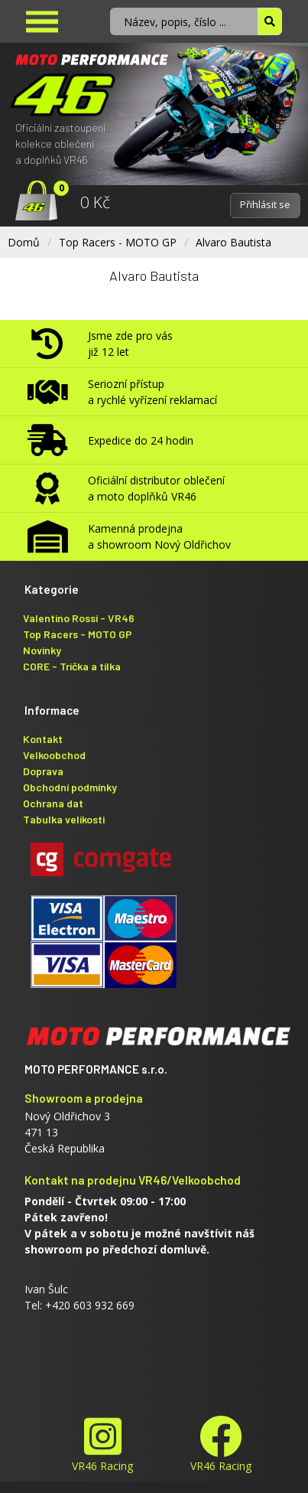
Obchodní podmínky (70, 787)
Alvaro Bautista (233, 242)
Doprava (43, 770)
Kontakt (43, 738)
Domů (24, 242)
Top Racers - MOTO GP (118, 242)
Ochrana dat (53, 803)
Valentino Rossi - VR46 (79, 617)
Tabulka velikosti (64, 819)
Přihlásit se (265, 204)
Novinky (42, 650)
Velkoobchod (54, 754)
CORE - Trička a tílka (72, 666)
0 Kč (95, 202)
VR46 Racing (102, 1444)
